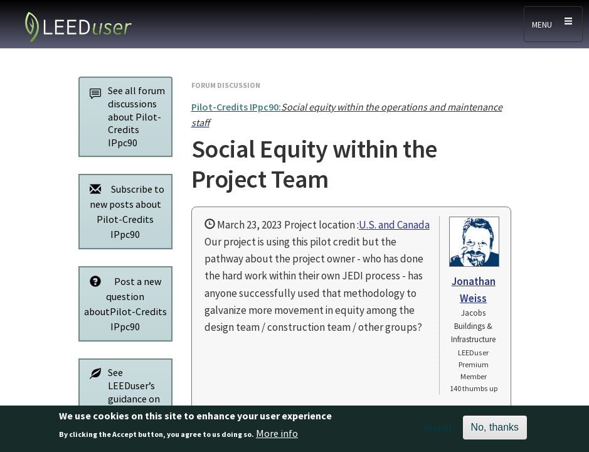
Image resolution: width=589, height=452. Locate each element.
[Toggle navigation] (553, 24)
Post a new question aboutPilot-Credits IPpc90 (125, 303)
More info (277, 436)
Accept (438, 430)
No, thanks (495, 429)
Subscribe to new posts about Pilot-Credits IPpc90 (123, 211)
